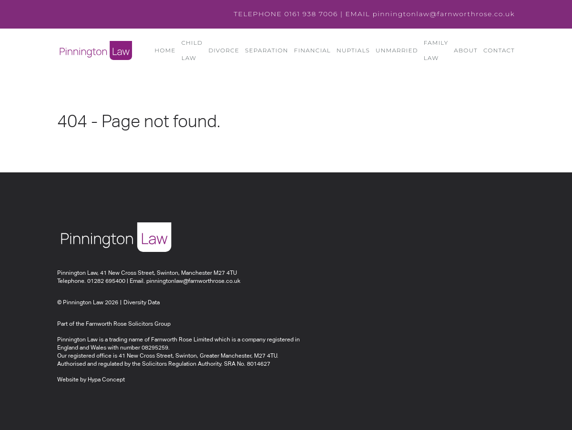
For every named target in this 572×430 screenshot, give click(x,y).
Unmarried (397, 50)
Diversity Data (141, 303)
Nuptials (353, 50)
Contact (499, 50)
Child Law (192, 50)
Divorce (223, 50)
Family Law (436, 50)
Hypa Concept (106, 380)
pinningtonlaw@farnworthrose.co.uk (443, 14)
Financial (312, 50)
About (466, 50)
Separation (266, 50)
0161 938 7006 (311, 14)
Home (164, 50)
